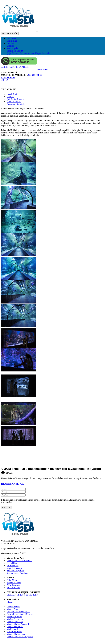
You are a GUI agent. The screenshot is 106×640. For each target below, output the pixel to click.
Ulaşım (38, 53)
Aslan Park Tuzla (14, 616)
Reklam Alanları (27, 53)
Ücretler (10, 46)
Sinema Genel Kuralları (17, 573)
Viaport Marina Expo (16, 634)
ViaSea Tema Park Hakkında (19, 560)
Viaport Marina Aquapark (18, 624)
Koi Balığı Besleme (15, 99)
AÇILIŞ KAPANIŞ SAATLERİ (15, 67)
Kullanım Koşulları (15, 570)
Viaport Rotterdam (15, 626)
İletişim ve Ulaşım (15, 51)
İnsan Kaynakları (14, 568)
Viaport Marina (13, 606)
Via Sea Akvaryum (15, 619)
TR (2, 80)
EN (7, 80)
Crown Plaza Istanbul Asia (18, 611)
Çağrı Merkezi (13, 53)
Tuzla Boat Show (14, 631)
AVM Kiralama (13, 587)
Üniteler (10, 43)
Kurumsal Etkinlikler (16, 104)
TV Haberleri (12, 565)
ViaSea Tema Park (15, 621)
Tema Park (11, 38)
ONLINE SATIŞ (9, 33)
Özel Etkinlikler (14, 101)
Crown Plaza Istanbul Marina (20, 614)
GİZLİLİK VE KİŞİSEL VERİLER (22, 595)
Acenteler (46, 53)
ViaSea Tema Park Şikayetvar (20, 636)
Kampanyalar (12, 48)
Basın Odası (12, 563)
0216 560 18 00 (35, 75)
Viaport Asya (12, 609)
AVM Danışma (13, 585)
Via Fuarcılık (12, 629)
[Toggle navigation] (37, 31)
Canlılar (10, 96)
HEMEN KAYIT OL (12, 483)
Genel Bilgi (12, 41)
